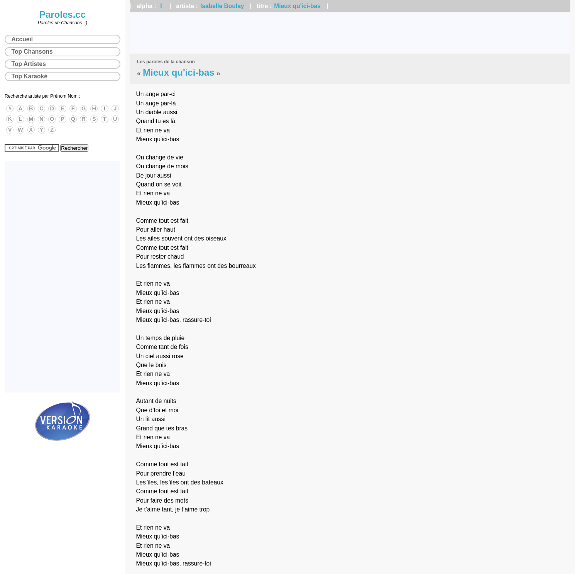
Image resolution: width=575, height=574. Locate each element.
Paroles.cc (62, 14)
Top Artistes (29, 64)
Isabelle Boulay (222, 6)
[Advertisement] (350, 33)
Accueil (22, 39)
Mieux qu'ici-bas (297, 6)
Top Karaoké (29, 76)
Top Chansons (32, 51)
